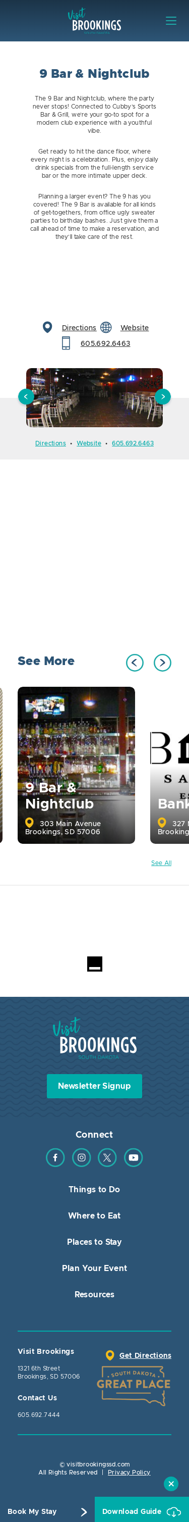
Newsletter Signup (94, 1086)
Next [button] (162, 398)
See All (161, 863)
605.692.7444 (39, 1415)
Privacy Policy (129, 1472)
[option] (94, 397)
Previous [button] (26, 398)
